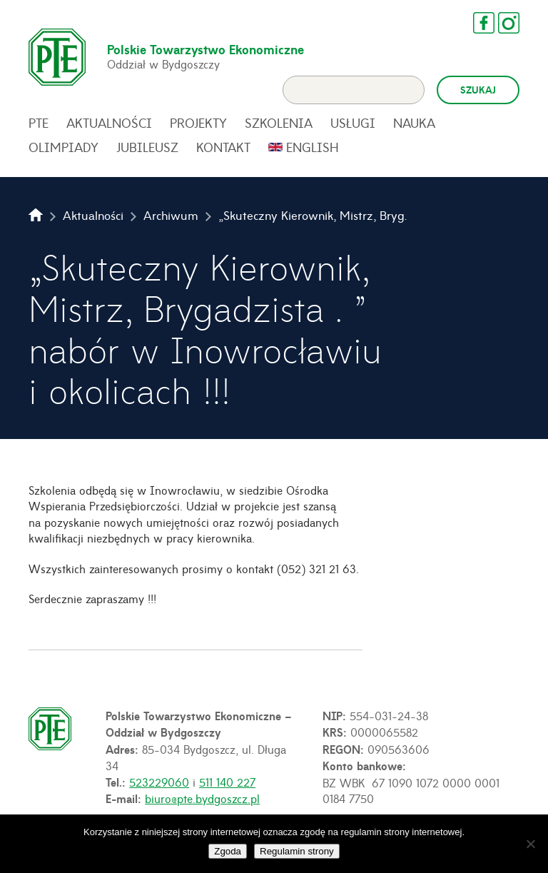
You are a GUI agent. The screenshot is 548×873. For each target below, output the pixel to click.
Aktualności (109, 122)
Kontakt (223, 147)
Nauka (414, 122)
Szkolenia (279, 122)
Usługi (352, 122)
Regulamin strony (297, 851)
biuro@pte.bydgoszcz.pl (202, 798)
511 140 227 (227, 781)
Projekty (198, 122)
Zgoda (227, 851)
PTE (39, 122)
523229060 (159, 781)
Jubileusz (147, 147)
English (312, 147)
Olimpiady (63, 147)
